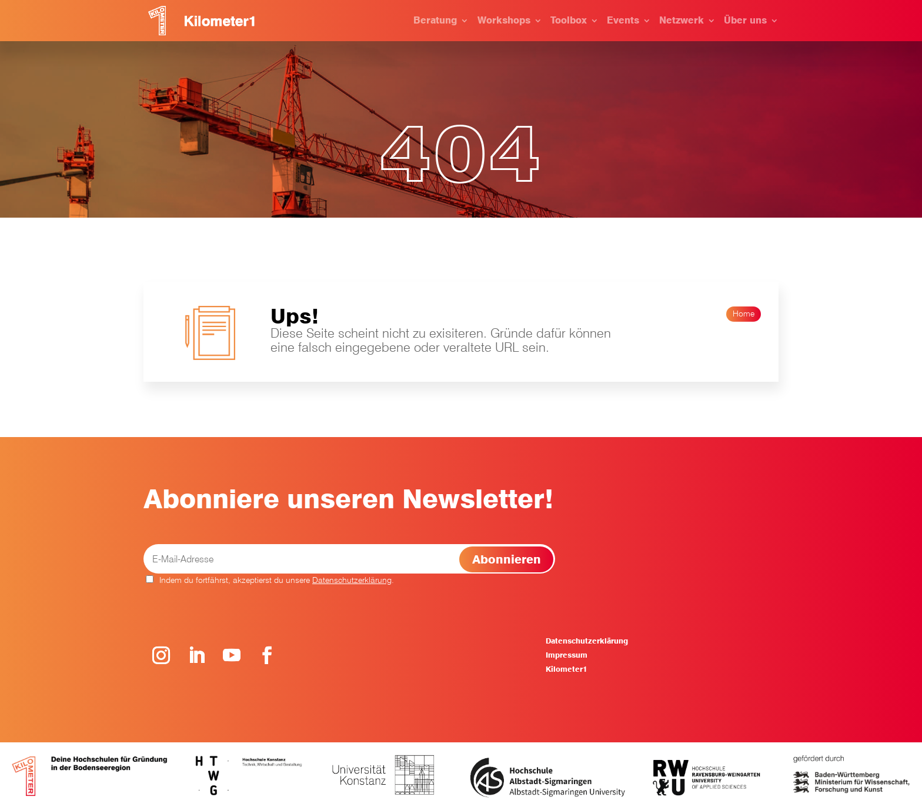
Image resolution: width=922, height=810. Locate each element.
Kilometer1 (566, 669)
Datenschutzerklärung (352, 580)
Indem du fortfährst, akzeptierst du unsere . (270, 580)
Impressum (566, 655)
